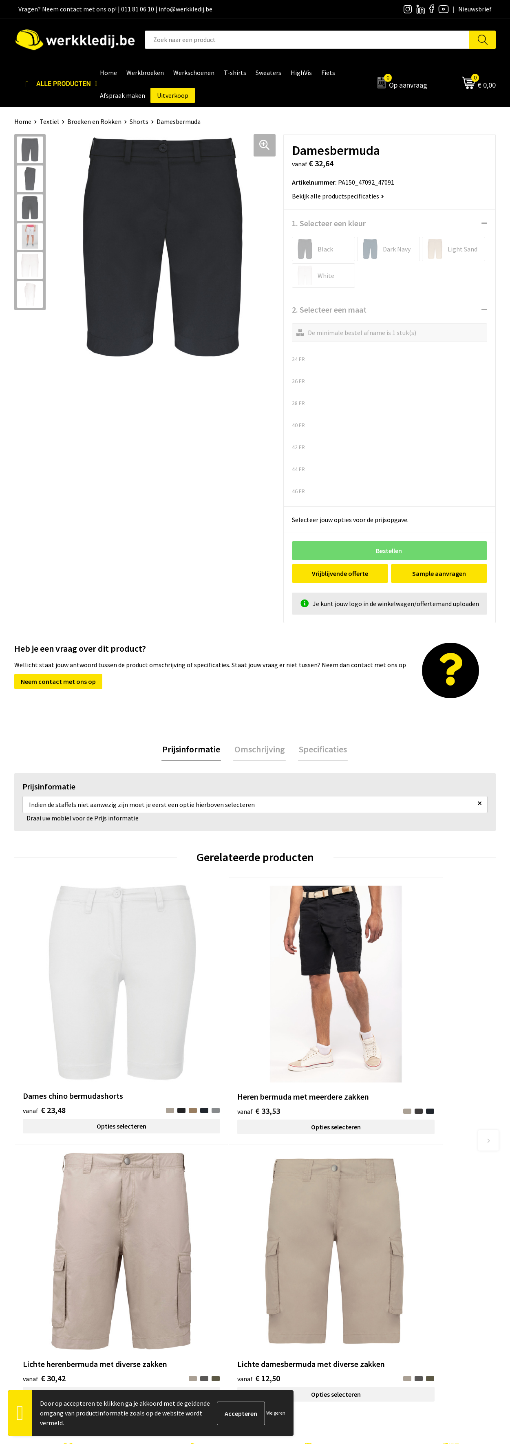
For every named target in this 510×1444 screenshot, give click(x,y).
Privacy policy (165, 1248)
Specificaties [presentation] (321, 749)
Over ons (277, 1235)
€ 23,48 (44, 1017)
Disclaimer (399, 1235)
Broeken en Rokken (94, 121)
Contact (157, 1235)
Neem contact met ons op (58, 681)
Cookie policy (164, 1260)
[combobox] (307, 40)
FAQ (151, 1285)
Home (22, 121)
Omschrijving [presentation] (259, 749)
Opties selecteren (74, 1033)
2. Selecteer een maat (329, 309)
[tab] (193, 750)
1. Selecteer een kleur (329, 223)
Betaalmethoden (408, 1248)
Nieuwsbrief (281, 1248)
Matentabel (281, 1273)
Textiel (49, 121)
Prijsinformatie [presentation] (193, 749)
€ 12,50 (405, 1029)
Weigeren (275, 1413)
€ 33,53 (164, 1029)
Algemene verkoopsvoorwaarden (192, 1273)
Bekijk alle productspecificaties (338, 196)
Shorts (139, 121)
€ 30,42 (285, 1029)
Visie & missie (283, 1260)
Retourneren (402, 1260)
